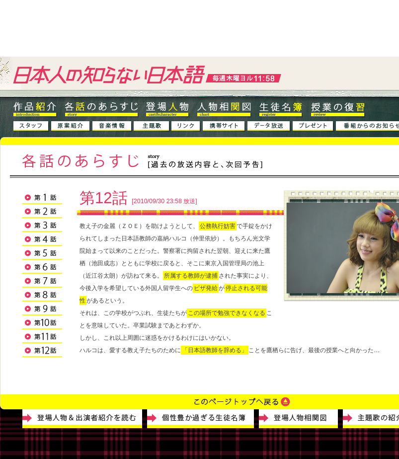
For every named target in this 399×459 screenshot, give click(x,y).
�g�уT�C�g (224, 127)
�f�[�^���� (269, 127)
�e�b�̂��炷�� (101, 109)
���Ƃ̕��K (338, 109)
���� (151, 129)
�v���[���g (313, 127)
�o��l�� (167, 109)
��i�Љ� (35, 109)
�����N (186, 127)
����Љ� (70, 127)
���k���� (281, 109)
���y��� (112, 127)
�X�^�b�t (31, 127)
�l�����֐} (224, 109)
